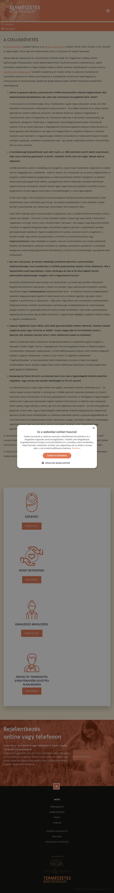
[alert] (57, 446)
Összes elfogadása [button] (57, 455)
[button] (57, 462)
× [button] (93, 428)
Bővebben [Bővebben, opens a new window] (76, 448)
